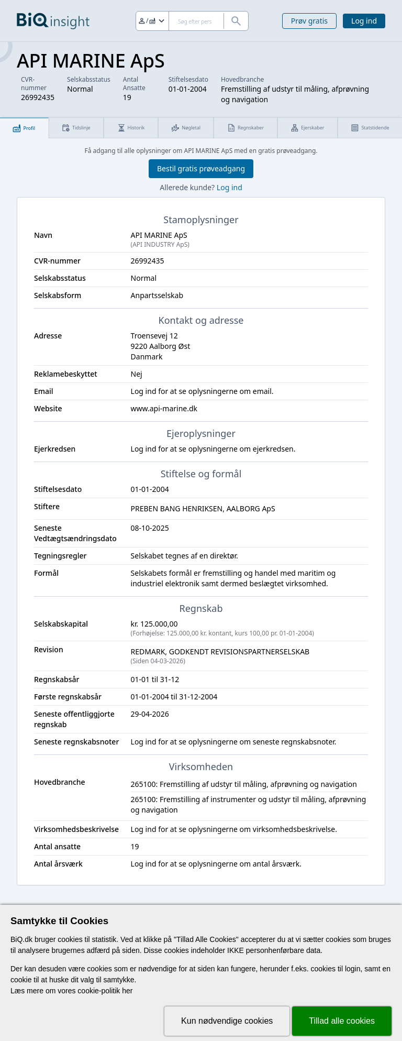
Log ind (364, 21)
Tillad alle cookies (342, 1020)
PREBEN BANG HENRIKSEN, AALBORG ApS (203, 508)
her (127, 991)
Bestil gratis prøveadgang (201, 168)
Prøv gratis (309, 21)
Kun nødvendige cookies (227, 1020)
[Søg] (192, 21)
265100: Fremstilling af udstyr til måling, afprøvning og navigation (244, 784)
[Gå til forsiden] (53, 21)
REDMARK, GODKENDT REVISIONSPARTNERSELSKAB (249, 655)
